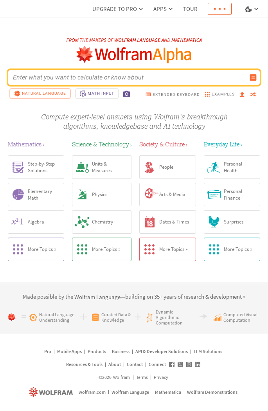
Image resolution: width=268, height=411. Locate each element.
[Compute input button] (253, 77)
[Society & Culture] (167, 144)
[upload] (242, 94)
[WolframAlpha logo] (134, 54)
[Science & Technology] (101, 144)
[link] (97, 297)
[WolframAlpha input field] (129, 77)
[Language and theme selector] (252, 9)
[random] (253, 95)
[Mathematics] (36, 144)
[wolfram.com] (52, 392)
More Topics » (32, 249)
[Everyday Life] (232, 144)
